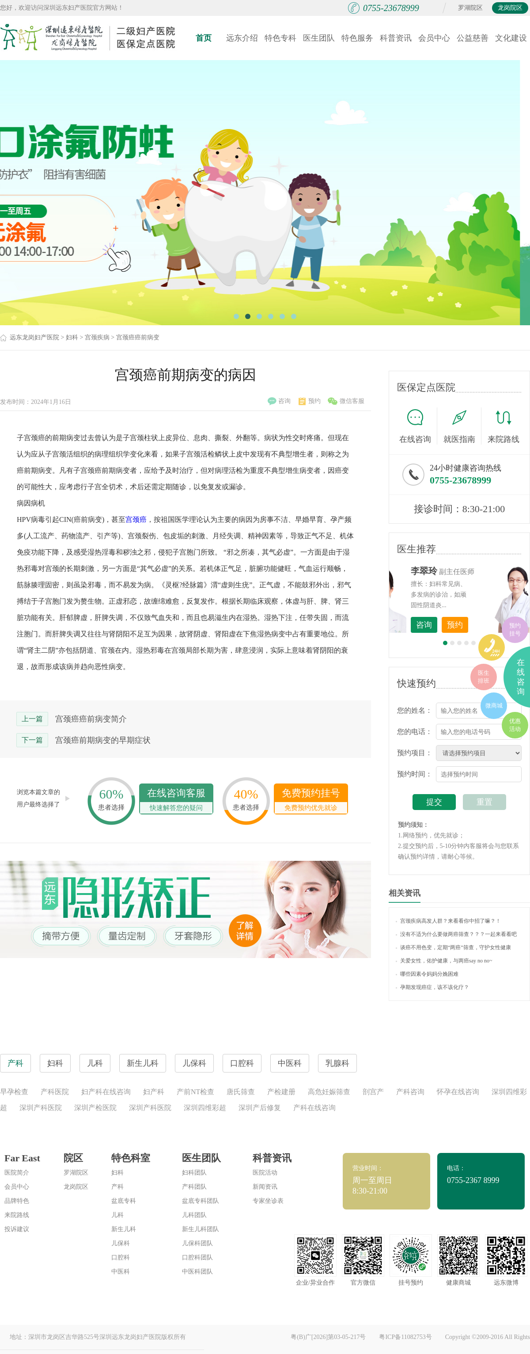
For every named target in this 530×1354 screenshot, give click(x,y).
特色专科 (280, 38)
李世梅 (473, 571)
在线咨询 (418, 426)
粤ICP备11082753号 (405, 1337)
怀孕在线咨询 (458, 1091)
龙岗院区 (510, 7)
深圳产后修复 (259, 1107)
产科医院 (55, 1091)
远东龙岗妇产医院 (34, 337)
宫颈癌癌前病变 (137, 337)
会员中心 (434, 38)
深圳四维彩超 (205, 1107)
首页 (204, 38)
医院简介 (16, 1172)
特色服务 (357, 38)
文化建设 (511, 38)
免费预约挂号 (311, 800)
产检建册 (281, 1091)
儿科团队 (194, 1215)
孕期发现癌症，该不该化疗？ (432, 987)
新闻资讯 (265, 1186)
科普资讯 (396, 38)
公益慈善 (472, 38)
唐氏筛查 (241, 1091)
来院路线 (503, 427)
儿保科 (120, 1243)
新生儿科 (123, 1229)
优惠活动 (515, 725)
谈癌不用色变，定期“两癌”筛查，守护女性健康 (453, 947)
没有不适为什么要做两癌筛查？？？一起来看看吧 (456, 934)
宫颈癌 (136, 519)
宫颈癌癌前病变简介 (91, 719)
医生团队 (319, 38)
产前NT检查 (195, 1091)
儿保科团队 (197, 1243)
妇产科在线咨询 (106, 1091)
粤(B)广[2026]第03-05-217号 (328, 1337)
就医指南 (462, 426)
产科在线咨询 (314, 1107)
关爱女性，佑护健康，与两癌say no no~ (444, 961)
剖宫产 (373, 1091)
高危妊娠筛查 (329, 1091)
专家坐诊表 (268, 1201)
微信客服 (346, 401)
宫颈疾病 (97, 337)
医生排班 (483, 676)
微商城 (494, 705)
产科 (117, 1186)
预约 (310, 401)
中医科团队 (197, 1271)
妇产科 (153, 1091)
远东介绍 (242, 38)
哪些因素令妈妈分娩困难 (427, 974)
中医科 (120, 1271)
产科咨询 (410, 1091)
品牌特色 (16, 1201)
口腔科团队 (197, 1257)
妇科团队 (194, 1172)
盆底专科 (123, 1201)
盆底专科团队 (200, 1201)
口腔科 (120, 1257)
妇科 (72, 337)
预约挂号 (515, 629)
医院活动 (265, 1172)
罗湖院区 (470, 7)
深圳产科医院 (40, 1107)
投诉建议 (16, 1229)
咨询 (279, 401)
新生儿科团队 (200, 1229)
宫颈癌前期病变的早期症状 (103, 740)
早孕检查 (14, 1091)
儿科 (117, 1215)
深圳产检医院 (95, 1107)
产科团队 (194, 1186)
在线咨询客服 (176, 800)
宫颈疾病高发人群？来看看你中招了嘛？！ (448, 921)
